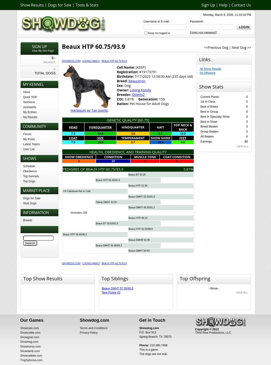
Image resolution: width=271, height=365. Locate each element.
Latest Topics (31, 144)
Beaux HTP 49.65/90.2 (75, 234)
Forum (27, 134)
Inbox (26, 92)
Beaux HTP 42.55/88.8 (140, 229)
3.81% (188, 169)
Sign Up (208, 5)
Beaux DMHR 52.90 (139, 240)
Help (223, 5)
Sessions (29, 102)
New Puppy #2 (111, 292)
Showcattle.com (30, 332)
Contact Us (241, 5)
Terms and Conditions (94, 328)
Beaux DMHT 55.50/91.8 (141, 196)
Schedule (29, 166)
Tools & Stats (86, 5)
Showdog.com (71, 61)
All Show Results (210, 69)
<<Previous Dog (216, 47)
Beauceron (136, 81)
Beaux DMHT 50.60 (138, 250)
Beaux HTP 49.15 (137, 218)
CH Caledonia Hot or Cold (77, 191)
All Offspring (207, 73)
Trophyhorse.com (31, 360)
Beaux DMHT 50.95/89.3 (109, 245)
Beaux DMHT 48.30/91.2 (141, 207)
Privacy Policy (89, 332)
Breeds (27, 220)
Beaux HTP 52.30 (137, 185)
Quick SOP (30, 97)
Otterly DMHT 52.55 (106, 202)
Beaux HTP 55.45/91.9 (108, 180)
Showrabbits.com (31, 355)
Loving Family (91, 61)
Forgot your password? (203, 32)
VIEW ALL (243, 146)
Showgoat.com (29, 337)
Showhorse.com (30, 346)
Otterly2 (138, 94)
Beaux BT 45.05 (137, 174)
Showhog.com (29, 341)
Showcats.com (29, 328)
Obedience (30, 171)
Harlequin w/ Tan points (89, 110)
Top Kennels (31, 176)
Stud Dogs (30, 203)
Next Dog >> (241, 47)
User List (28, 149)
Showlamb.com (30, 351)
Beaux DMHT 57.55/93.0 (117, 288)
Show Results (32, 5)
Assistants (29, 107)
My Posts (29, 139)
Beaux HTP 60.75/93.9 (114, 61)
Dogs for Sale (59, 5)
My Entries (30, 112)
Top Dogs (29, 181)
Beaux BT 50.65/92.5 (107, 223)
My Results (30, 117)
